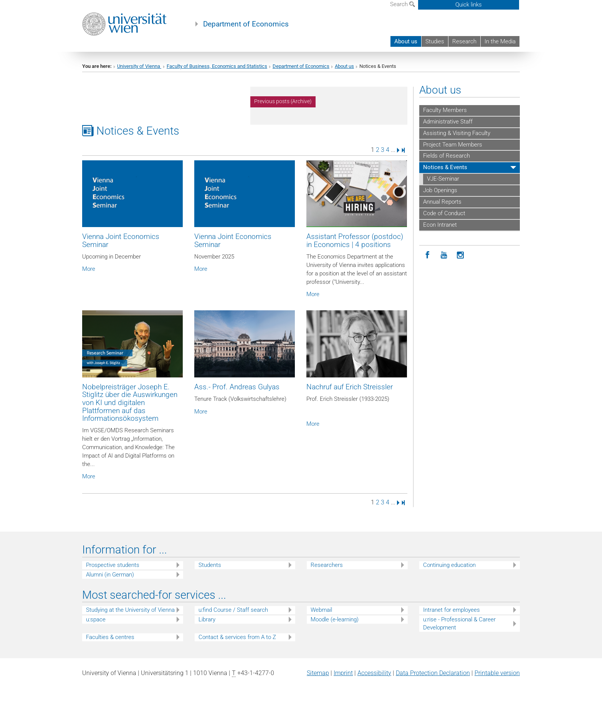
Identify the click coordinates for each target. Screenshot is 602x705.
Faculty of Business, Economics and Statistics (217, 66)
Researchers (327, 565)
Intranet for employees (451, 609)
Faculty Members (445, 110)
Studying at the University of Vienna (130, 609)
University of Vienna (139, 66)
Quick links (468, 4)
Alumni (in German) (110, 574)
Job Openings (440, 190)
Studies (434, 41)
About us (405, 41)
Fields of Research (446, 155)
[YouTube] (444, 255)
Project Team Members (452, 144)
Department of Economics (246, 24)
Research (464, 41)
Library (206, 619)
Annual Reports (442, 201)
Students (209, 565)
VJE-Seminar (443, 178)
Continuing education (449, 565)
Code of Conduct (444, 213)
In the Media (500, 41)
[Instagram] (460, 255)
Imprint (343, 673)
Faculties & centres (110, 637)
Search (402, 4)
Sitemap (318, 673)
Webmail (321, 609)
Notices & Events (445, 167)
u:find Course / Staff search (233, 609)
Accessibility (374, 673)
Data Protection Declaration (433, 673)
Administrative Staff (448, 121)
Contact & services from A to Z (237, 637)
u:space (96, 619)
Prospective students (112, 565)
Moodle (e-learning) (335, 619)
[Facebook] (427, 255)
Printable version (497, 673)
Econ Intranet (440, 224)
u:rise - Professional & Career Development (459, 623)
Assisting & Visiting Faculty (456, 133)
